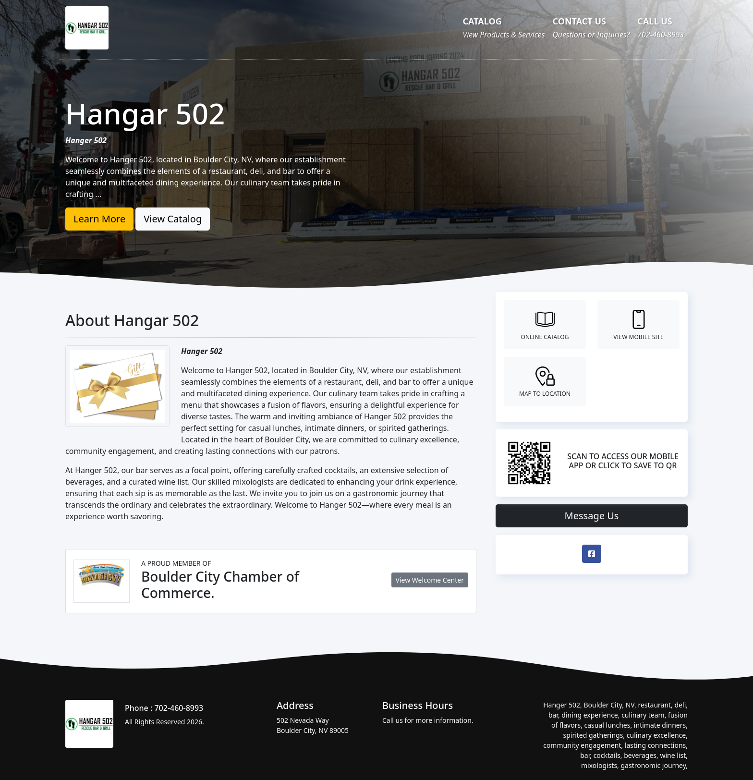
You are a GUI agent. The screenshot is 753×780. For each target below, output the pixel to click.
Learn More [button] (99, 218)
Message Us (592, 515)
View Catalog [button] (173, 218)
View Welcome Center (430, 580)
